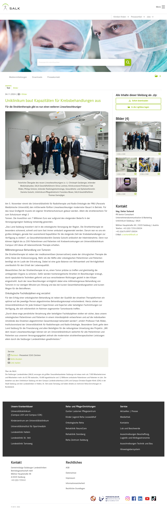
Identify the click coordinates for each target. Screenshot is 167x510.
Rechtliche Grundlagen (75, 488)
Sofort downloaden (138, 101)
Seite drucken (16, 359)
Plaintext (14, 355)
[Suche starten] (128, 62)
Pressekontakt (53, 77)
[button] (158, 76)
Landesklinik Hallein (20, 432)
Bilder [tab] (15, 88)
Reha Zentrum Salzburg (77, 440)
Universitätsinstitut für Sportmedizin (28, 426)
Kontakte (124, 422)
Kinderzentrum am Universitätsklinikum (30, 420)
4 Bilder (23, 94)
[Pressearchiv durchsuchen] (84, 62)
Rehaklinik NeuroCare (76, 428)
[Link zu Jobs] (150, 16)
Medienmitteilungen (18, 77)
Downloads (37, 77)
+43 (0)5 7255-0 (18, 480)
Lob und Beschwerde (130, 428)
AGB (67, 467)
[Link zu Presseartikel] (138, 16)
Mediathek (125, 417)
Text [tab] (8, 88)
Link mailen (15, 363)
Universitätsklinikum (21, 411)
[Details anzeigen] (159, 154)
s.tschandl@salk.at (130, 234)
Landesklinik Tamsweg (21, 443)
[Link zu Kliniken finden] (121, 16)
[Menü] (160, 6)
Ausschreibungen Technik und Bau (136, 443)
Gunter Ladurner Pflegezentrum (81, 411)
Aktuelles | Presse (129, 411)
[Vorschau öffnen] (56, 145)
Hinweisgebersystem (130, 449)
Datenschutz (71, 473)
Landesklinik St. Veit (21, 437)
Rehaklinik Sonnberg (75, 434)
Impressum (70, 478)
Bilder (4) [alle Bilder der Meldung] (122, 119)
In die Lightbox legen (138, 107)
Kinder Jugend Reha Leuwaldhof (81, 417)
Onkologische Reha (75, 422)
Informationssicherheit (75, 483)
